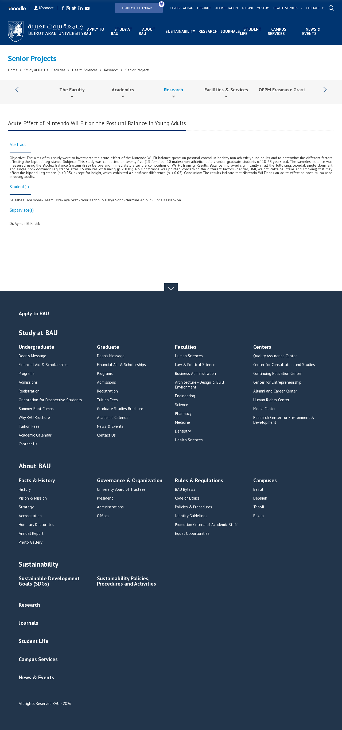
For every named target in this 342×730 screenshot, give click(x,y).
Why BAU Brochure (34, 417)
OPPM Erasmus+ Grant (282, 90)
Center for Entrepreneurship (277, 382)
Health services (285, 8)
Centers (262, 347)
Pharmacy (183, 413)
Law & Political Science (195, 364)
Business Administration (195, 373)
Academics (123, 90)
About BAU (147, 31)
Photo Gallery (30, 542)
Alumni (247, 8)
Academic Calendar (142, 6)
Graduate (108, 347)
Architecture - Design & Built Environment (199, 385)
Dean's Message (32, 356)
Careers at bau (181, 8)
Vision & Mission (33, 498)
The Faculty (72, 90)
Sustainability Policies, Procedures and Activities (126, 581)
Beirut (258, 489)
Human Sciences (189, 356)
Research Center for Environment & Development (283, 420)
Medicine (182, 422)
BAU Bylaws (185, 489)
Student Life (250, 31)
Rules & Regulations (199, 481)
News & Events (311, 31)
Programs (26, 373)
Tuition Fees (29, 426)
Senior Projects (137, 70)
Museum (263, 8)
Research (208, 31)
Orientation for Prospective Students (50, 400)
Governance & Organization (129, 481)
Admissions (28, 382)
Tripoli (258, 507)
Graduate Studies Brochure (120, 408)
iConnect (44, 8)
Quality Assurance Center (275, 356)
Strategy (26, 507)
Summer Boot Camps (36, 408)
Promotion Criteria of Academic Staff (206, 524)
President (105, 498)
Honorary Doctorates (36, 524)
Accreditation (226, 8)
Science (181, 404)
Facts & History (37, 481)
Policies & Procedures (193, 507)
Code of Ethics (187, 498)
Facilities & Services (226, 90)
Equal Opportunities (192, 533)
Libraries (204, 8)
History (25, 489)
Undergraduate (36, 347)
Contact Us (28, 444)
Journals (230, 31)
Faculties (58, 70)
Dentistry (183, 431)
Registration (29, 391)
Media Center (264, 408)
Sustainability (180, 31)
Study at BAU (121, 31)
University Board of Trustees (121, 489)
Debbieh (260, 498)
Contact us (315, 8)
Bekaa (258, 515)
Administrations (110, 507)
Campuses (265, 481)
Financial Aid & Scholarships (43, 364)
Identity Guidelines (191, 515)
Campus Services (277, 31)
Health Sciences (85, 70)
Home (13, 70)
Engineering (185, 396)
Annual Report (31, 533)
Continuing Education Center (277, 373)
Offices (103, 515)
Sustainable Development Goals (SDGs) (49, 581)
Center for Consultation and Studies (284, 364)
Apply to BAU (94, 31)
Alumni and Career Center (275, 391)
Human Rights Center (271, 400)
